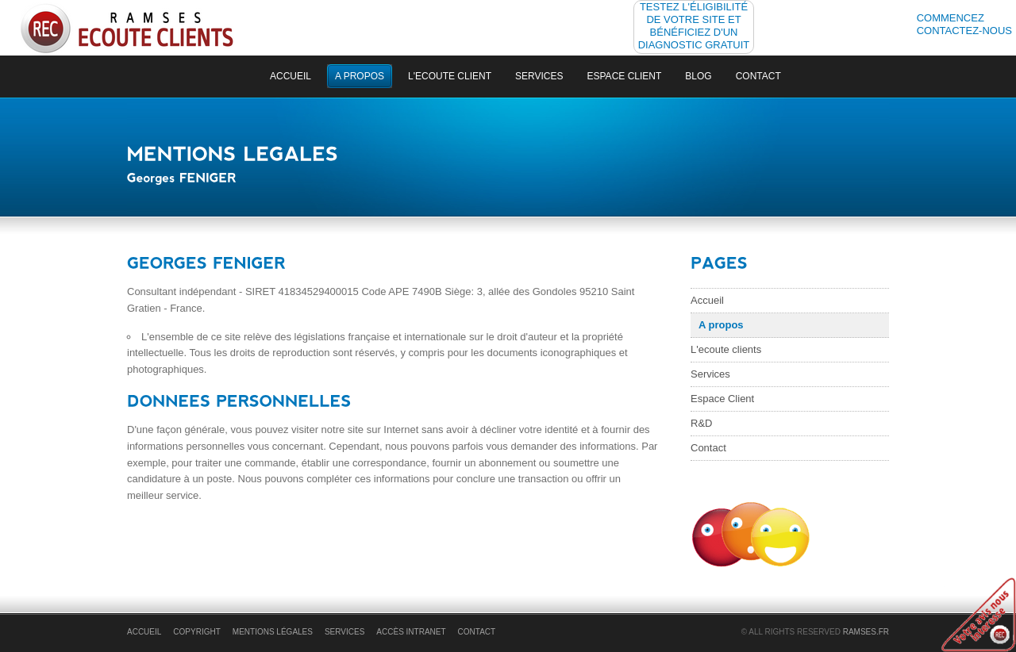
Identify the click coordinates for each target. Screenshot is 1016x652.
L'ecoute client (449, 76)
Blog (698, 76)
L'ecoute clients (726, 349)
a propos (359, 76)
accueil (290, 76)
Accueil (707, 300)
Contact (758, 76)
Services (539, 76)
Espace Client (624, 76)
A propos (721, 325)
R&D (701, 423)
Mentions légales (273, 631)
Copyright (196, 631)
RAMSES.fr (866, 631)
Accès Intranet (410, 631)
